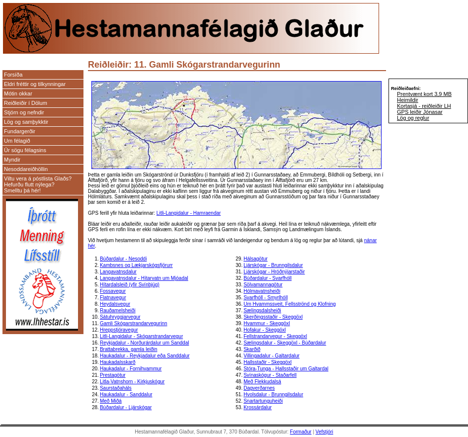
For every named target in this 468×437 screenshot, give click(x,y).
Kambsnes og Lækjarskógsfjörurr (136, 265)
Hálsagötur (255, 259)
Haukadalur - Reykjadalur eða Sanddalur (145, 355)
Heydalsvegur (115, 304)
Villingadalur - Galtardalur (271, 355)
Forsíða (13, 75)
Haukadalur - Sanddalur (126, 394)
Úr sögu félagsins (25, 150)
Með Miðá (111, 401)
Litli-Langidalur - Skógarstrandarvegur (141, 336)
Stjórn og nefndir (24, 112)
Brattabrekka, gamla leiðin (128, 349)
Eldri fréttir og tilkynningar (35, 84)
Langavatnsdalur (118, 271)
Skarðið (251, 349)
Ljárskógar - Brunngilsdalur (273, 265)
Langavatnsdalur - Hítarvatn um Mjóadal (144, 278)
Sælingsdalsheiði (262, 310)
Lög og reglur (413, 118)
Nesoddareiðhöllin (26, 169)
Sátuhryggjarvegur (120, 317)
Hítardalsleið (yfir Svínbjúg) (129, 284)
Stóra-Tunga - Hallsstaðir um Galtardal (285, 368)
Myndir (12, 160)
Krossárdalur (257, 407)
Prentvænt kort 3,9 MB (424, 94)
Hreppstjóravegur (119, 330)
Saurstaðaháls (116, 388)
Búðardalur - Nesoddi (123, 259)
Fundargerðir (19, 131)
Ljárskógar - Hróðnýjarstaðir (274, 271)
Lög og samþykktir (26, 122)
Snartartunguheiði (263, 401)
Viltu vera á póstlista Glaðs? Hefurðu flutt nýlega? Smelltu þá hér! (38, 184)
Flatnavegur (113, 297)
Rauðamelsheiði (118, 310)
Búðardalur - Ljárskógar (126, 407)
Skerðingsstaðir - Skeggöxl (273, 317)
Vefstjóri (324, 432)
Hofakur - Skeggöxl (264, 330)
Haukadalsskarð (118, 362)
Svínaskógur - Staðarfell (270, 375)
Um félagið (17, 141)
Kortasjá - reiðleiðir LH (424, 106)
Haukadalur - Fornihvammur (131, 368)
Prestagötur (113, 375)
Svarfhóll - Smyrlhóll (265, 297)
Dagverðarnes (259, 388)
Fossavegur (113, 291)
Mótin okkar (18, 93)
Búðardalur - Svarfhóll (267, 278)
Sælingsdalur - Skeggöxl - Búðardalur (284, 343)
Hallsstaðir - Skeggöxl (267, 362)
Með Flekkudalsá (262, 381)
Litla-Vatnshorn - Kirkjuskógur (132, 381)
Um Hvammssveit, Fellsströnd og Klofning (289, 304)
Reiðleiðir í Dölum (25, 103)
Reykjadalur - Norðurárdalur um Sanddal (144, 343)
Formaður (301, 432)
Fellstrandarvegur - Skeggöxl (275, 336)
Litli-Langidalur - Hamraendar (188, 213)
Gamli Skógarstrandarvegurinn (133, 323)
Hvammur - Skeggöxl (266, 323)
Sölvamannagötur (262, 284)
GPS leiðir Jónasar (420, 112)
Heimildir (407, 100)
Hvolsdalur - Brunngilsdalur (273, 394)
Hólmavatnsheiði (261, 291)
